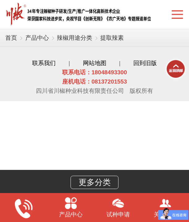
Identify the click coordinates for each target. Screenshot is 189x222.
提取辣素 (112, 38)
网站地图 (94, 63)
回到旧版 (145, 63)
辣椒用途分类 (74, 38)
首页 (11, 38)
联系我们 (44, 63)
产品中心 (37, 38)
